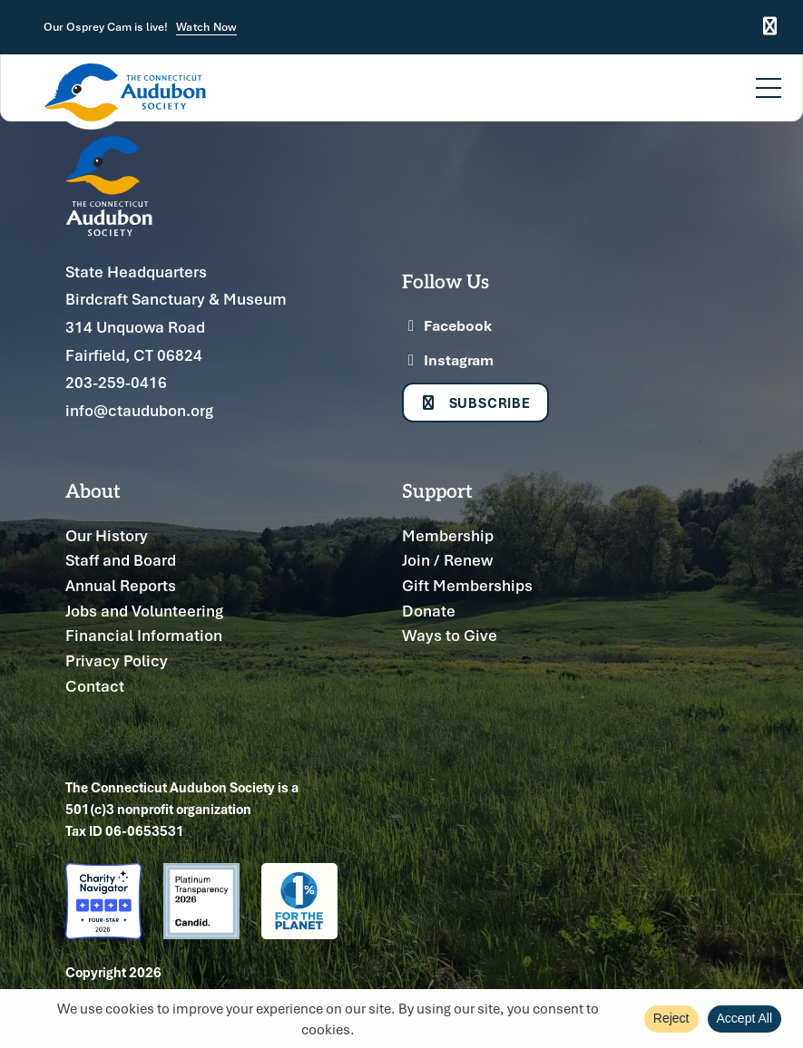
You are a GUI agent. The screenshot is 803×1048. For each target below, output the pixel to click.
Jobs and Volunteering (144, 610)
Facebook (447, 325)
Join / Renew (447, 559)
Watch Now (206, 27)
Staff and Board (120, 559)
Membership (448, 535)
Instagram (448, 360)
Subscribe (475, 402)
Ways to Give (449, 635)
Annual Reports (120, 585)
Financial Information (143, 635)
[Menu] (768, 77)
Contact (94, 685)
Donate (428, 610)
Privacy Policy (116, 660)
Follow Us (445, 281)
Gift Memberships (467, 585)
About (93, 490)
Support (437, 490)
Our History (106, 535)
